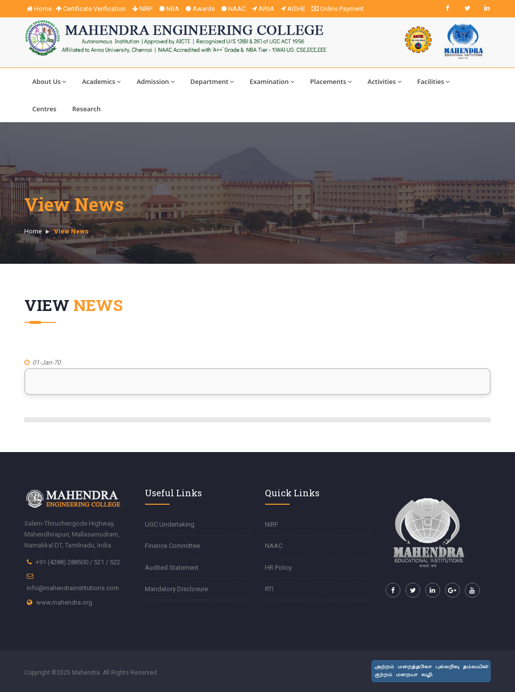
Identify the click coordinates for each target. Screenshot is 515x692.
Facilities (433, 81)
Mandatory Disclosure (176, 589)
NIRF (142, 8)
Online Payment (338, 8)
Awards (200, 8)
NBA (169, 8)
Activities (384, 81)
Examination (272, 81)
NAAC (233, 8)
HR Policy (278, 567)
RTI (269, 589)
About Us (49, 81)
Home (39, 8)
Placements (331, 81)
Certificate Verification (91, 8)
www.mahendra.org (64, 602)
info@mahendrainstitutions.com (73, 588)
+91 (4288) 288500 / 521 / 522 (78, 562)
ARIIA (263, 8)
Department (212, 81)
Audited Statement (171, 567)
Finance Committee (172, 545)
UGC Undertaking (169, 524)
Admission (155, 81)
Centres (44, 108)
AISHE (293, 8)
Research (86, 108)
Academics (101, 81)
